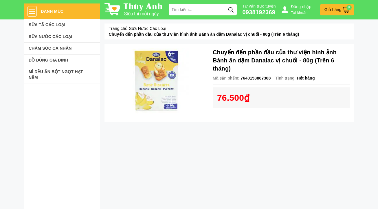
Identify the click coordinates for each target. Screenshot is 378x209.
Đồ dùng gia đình (48, 60)
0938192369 (259, 12)
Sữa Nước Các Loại (50, 36)
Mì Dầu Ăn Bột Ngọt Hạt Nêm (56, 74)
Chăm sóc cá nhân (50, 48)
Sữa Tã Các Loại (47, 24)
